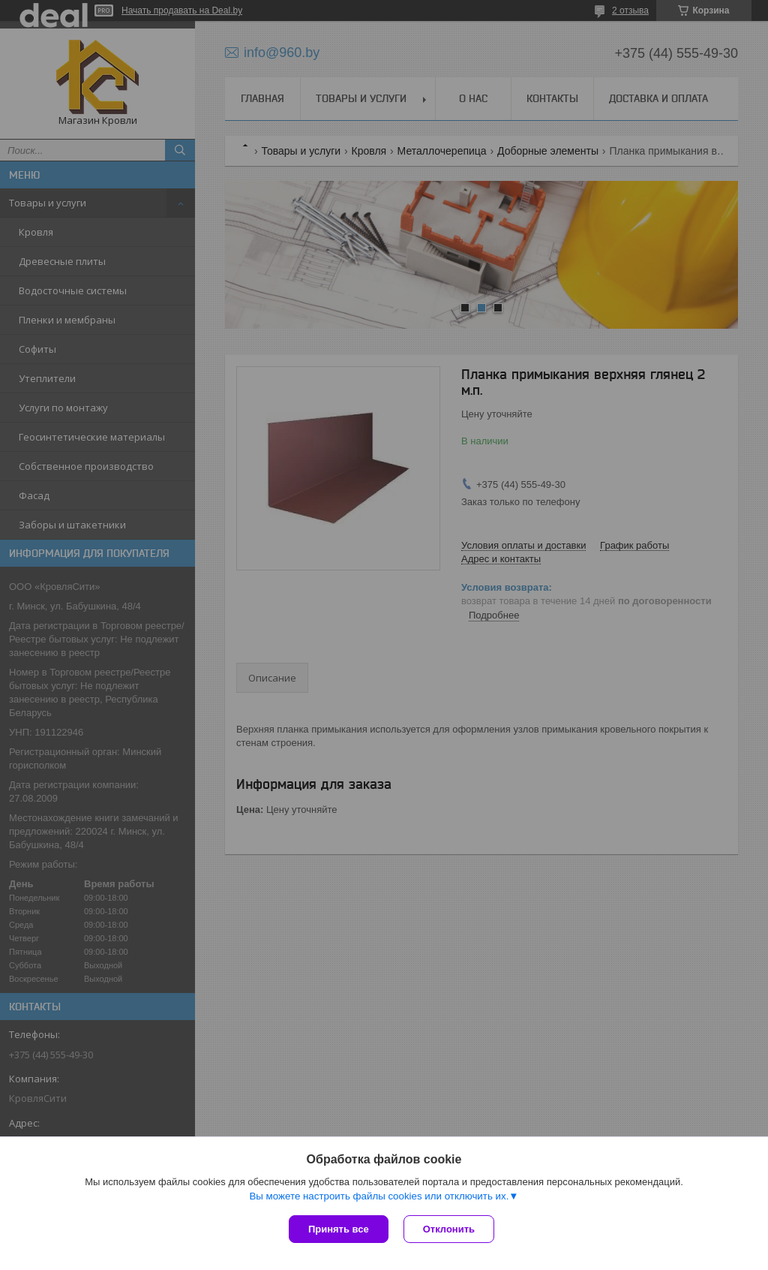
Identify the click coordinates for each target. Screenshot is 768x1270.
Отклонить (449, 1229)
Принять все (338, 1229)
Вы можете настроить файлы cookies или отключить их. (378, 1196)
